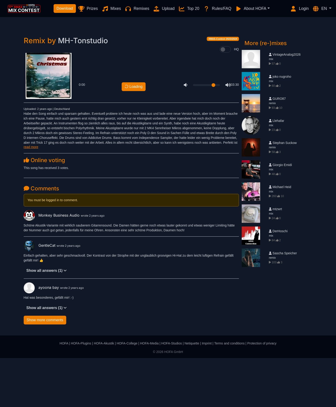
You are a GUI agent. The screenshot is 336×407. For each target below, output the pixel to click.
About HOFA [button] (250, 8)
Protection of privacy (261, 392)
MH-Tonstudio (83, 89)
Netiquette (191, 392)
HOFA (64, 392)
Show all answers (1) (46, 319)
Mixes (111, 8)
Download (65, 8)
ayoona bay (42, 336)
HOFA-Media (149, 392)
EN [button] (320, 8)
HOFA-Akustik (104, 392)
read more (31, 196)
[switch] (225, 98)
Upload (164, 8)
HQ (236, 98)
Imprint (207, 392)
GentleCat (40, 294)
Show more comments (45, 369)
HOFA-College (127, 392)
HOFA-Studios (171, 392)
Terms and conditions (229, 392)
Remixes (137, 8)
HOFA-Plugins (81, 392)
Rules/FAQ (217, 8)
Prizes (88, 8)
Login (299, 8)
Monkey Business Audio (52, 264)
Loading (133, 135)
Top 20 (188, 8)
